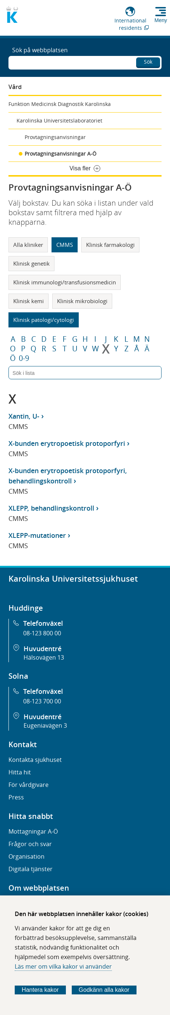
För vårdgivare (28, 785)
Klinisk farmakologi (110, 244)
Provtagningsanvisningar (55, 137)
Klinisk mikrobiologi (82, 301)
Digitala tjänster (30, 869)
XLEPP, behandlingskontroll (51, 508)
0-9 (24, 358)
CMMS (64, 244)
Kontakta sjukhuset (35, 760)
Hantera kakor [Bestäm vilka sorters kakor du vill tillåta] (40, 990)
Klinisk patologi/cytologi (43, 319)
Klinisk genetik (31, 263)
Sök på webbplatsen (40, 50)
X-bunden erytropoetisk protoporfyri (66, 443)
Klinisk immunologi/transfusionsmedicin (64, 282)
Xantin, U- (23, 416)
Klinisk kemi (28, 301)
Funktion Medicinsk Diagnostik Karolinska (59, 103)
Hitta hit (19, 772)
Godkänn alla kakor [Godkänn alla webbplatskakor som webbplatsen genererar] (104, 990)
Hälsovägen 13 (44, 657)
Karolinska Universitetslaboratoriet (59, 120)
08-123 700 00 (42, 701)
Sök (148, 61)
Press (16, 797)
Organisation (26, 856)
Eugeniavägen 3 (45, 725)
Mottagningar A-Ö (33, 831)
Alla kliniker (28, 244)
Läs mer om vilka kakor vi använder (63, 966)
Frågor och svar (30, 844)
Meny (161, 20)
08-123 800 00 (42, 633)
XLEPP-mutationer (37, 535)
